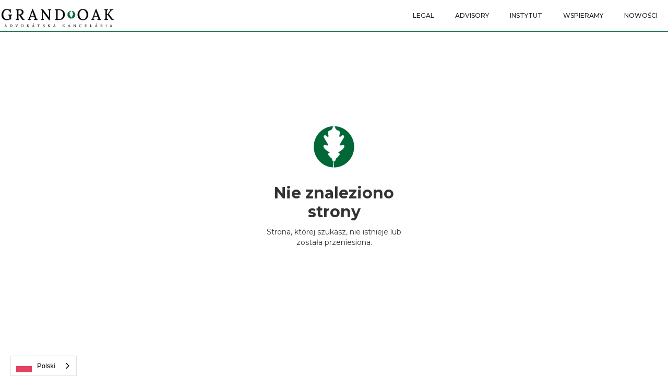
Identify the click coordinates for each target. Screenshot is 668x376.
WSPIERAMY (583, 15)
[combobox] (43, 366)
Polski (35, 366)
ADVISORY (472, 15)
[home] (57, 14)
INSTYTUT (526, 15)
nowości (641, 15)
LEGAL (423, 15)
